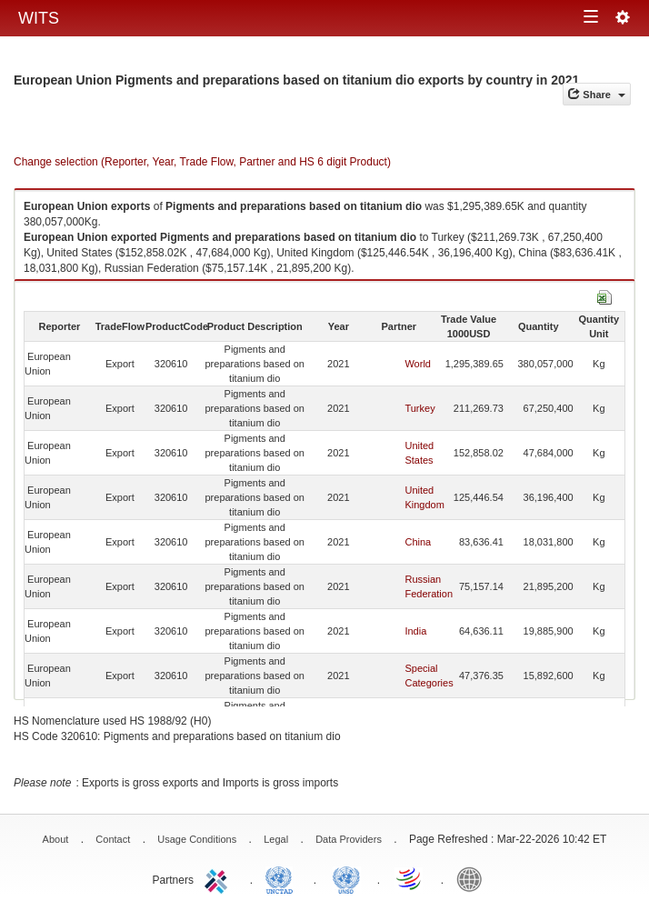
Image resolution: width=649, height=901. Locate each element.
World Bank (473, 878)
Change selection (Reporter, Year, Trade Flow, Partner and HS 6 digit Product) (202, 161)
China (417, 541)
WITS (38, 18)
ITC (219, 878)
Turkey (419, 408)
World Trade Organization (410, 878)
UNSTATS (346, 878)
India (415, 631)
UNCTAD (283, 878)
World (417, 363)
